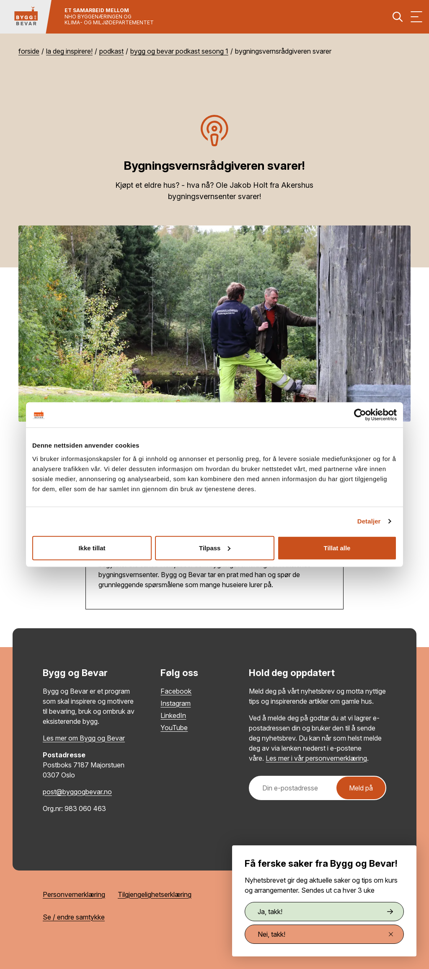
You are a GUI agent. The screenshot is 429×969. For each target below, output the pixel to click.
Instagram (175, 703)
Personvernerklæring (74, 894)
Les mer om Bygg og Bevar (84, 738)
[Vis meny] (416, 16)
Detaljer (369, 521)
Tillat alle (337, 547)
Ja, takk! (325, 911)
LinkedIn (173, 715)
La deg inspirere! (69, 51)
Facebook (175, 691)
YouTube (174, 727)
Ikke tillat (91, 547)
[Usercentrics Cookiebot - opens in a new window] (360, 415)
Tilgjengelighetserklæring (154, 894)
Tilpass (214, 547)
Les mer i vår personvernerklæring (316, 758)
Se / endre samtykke (74, 917)
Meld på (361, 788)
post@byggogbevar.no (77, 792)
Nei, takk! (325, 934)
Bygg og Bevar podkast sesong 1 (179, 51)
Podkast (111, 51)
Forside (28, 51)
